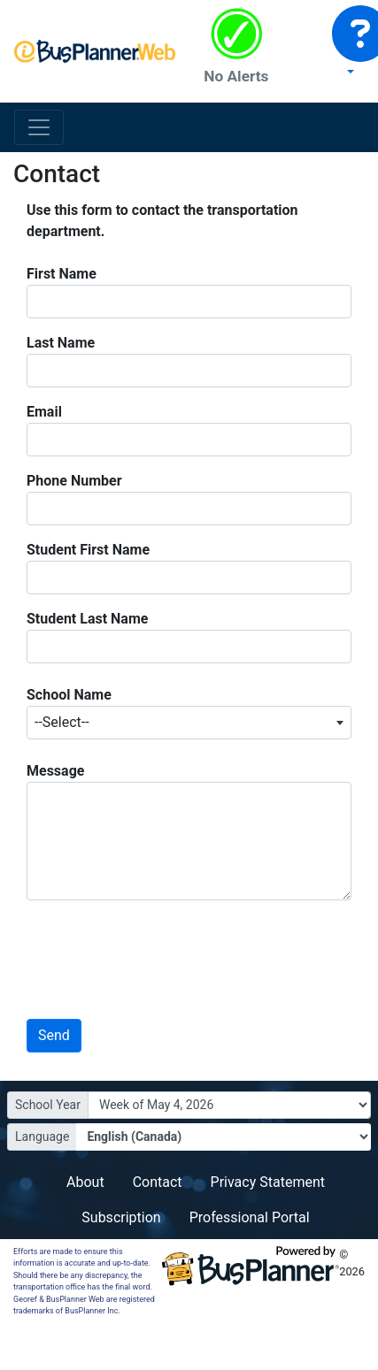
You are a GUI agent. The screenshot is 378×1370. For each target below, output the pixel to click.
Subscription (120, 1217)
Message (55, 770)
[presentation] (141, 951)
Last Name (61, 342)
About (85, 1182)
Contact (157, 1182)
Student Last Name (87, 618)
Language (42, 1136)
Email (44, 411)
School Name (69, 694)
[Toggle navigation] (39, 127)
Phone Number (74, 480)
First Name (61, 273)
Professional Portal (249, 1217)
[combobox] (189, 722)
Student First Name (88, 549)
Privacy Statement (268, 1182)
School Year (48, 1105)
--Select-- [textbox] (62, 722)
